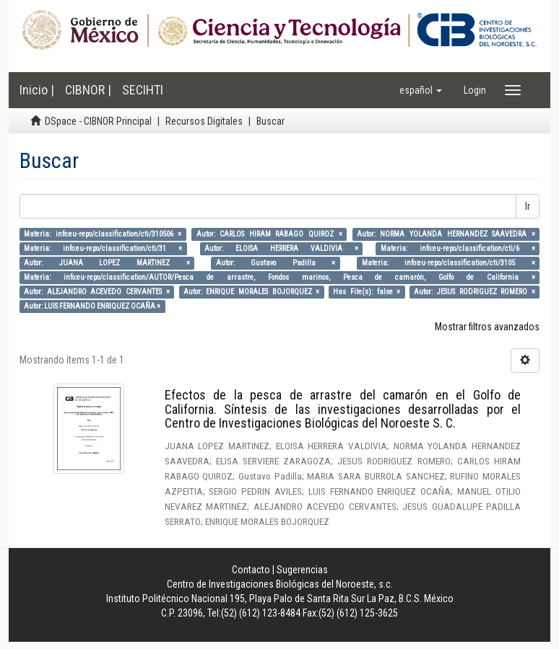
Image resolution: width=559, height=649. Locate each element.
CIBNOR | (88, 89)
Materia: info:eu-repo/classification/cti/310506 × (102, 234)
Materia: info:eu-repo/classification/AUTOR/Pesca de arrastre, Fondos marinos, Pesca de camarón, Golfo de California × (279, 277)
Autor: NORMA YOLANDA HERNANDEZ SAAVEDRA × (446, 234)
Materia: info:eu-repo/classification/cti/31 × (103, 248)
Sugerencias (302, 569)
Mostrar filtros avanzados (487, 326)
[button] (421, 90)
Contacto (251, 569)
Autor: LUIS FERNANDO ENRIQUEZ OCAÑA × (92, 306)
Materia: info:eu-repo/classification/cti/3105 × (448, 263)
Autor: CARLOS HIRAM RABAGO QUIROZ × (269, 234)
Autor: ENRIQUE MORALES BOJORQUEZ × (251, 291)
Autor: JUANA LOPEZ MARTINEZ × (106, 263)
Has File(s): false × (366, 291)
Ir (527, 206)
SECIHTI (142, 89)
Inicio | (37, 89)
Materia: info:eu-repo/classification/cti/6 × (458, 248)
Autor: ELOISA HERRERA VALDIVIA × (281, 248)
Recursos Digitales (204, 121)
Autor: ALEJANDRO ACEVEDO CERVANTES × (96, 291)
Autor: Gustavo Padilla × (276, 263)
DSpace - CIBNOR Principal (98, 121)
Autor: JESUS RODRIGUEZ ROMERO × (474, 291)
